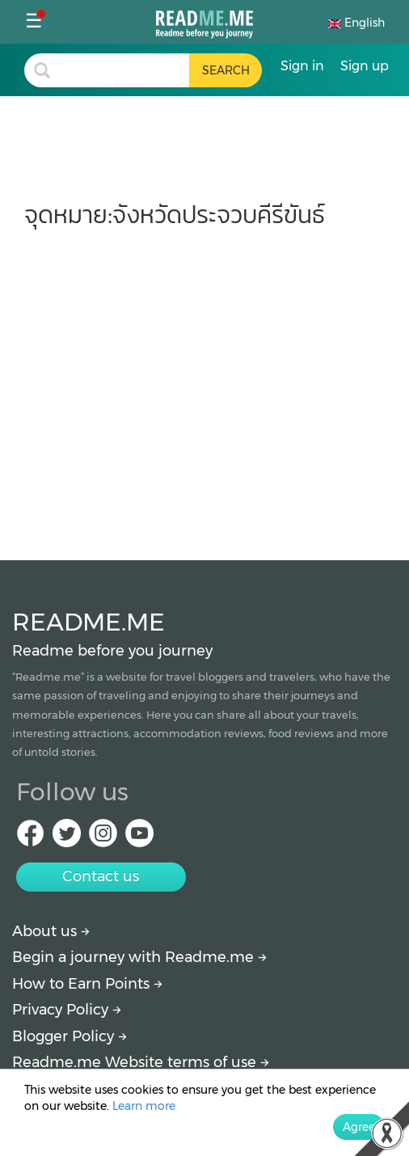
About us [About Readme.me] (51, 931)
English (356, 22)
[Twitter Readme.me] (67, 838)
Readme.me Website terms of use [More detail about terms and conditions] (140, 1062)
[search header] (124, 70)
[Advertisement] (204, 386)
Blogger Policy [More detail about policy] (69, 1036)
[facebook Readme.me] (30, 838)
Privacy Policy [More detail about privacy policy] (66, 1010)
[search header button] (225, 70)
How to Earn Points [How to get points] (87, 984)
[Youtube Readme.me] (139, 838)
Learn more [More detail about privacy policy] (143, 1106)
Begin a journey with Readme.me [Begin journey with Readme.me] (139, 957)
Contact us (100, 876)
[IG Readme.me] (103, 838)
